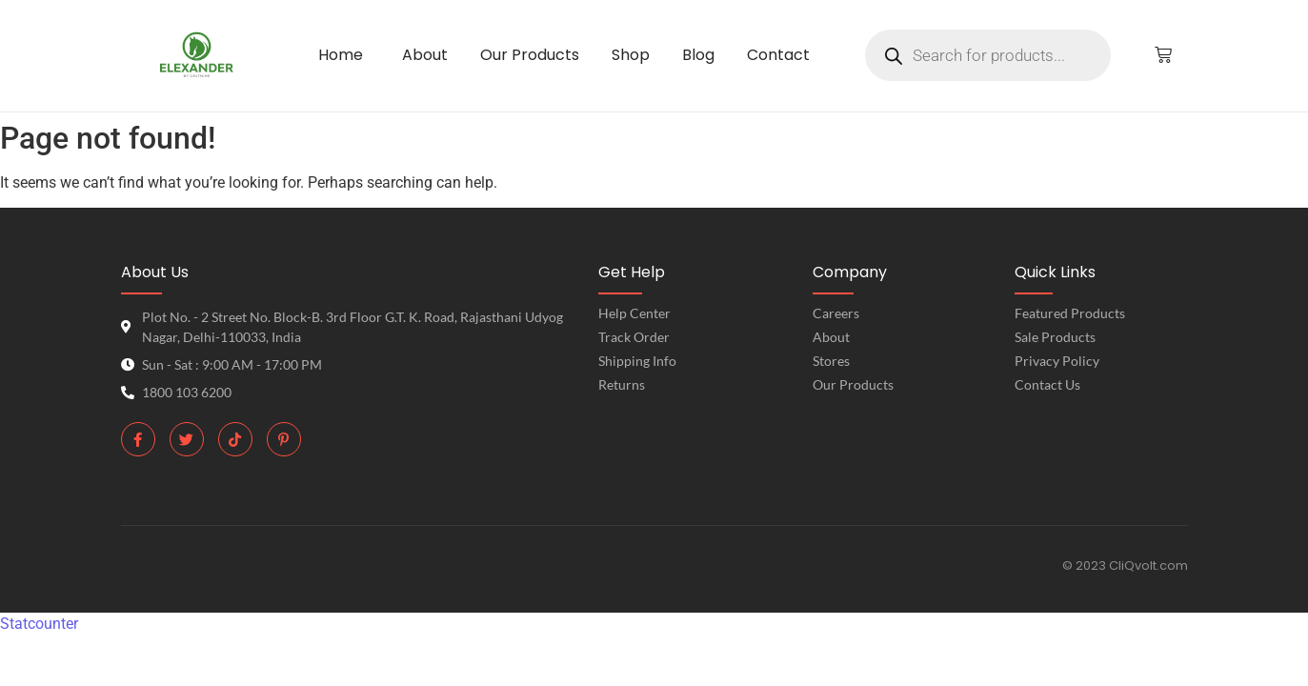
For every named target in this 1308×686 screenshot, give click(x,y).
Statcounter (39, 624)
